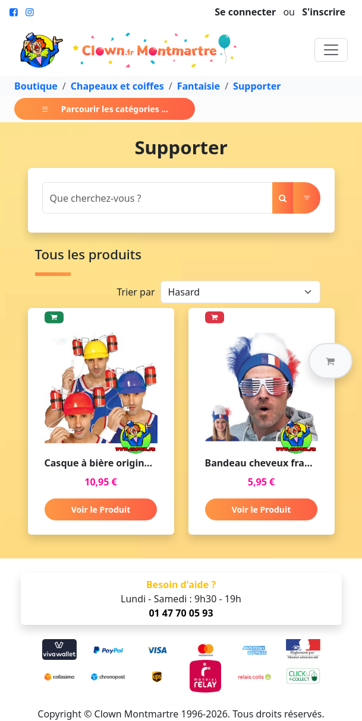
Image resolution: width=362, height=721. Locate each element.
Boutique (36, 86)
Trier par (136, 291)
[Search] (157, 198)
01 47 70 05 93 (181, 613)
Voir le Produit (100, 509)
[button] (330, 361)
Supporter (257, 86)
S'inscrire (323, 11)
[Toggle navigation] (331, 50)
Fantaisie (198, 86)
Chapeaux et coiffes (117, 86)
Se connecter (245, 11)
